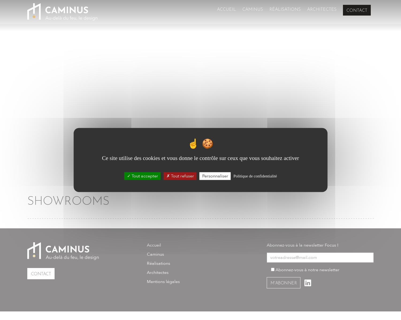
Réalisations (285, 11)
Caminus (252, 11)
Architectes (322, 11)
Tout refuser (180, 176)
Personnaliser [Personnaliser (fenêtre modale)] (215, 176)
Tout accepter (142, 176)
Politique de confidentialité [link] (255, 176)
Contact (356, 10)
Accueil (226, 11)
